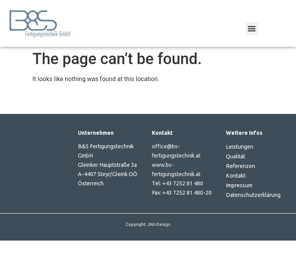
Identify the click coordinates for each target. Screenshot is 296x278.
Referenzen (240, 166)
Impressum (239, 185)
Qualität (235, 156)
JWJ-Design (159, 224)
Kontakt (236, 176)
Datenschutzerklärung (253, 195)
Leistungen (239, 147)
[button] (252, 28)
